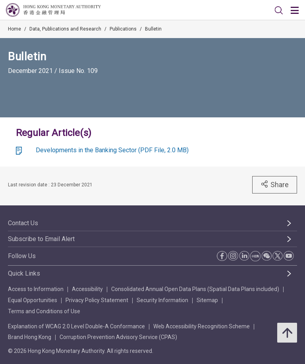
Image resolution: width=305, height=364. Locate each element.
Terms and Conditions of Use (44, 311)
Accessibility (87, 289)
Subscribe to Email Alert (41, 239)
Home (14, 29)
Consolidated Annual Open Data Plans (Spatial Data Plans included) (195, 289)
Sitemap (207, 300)
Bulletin (153, 29)
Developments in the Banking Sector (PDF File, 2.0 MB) (112, 150)
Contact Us (23, 223)
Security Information (162, 300)
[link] (278, 10)
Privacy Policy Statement (97, 300)
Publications (123, 29)
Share (275, 184)
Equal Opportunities (32, 300)
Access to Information (36, 289)
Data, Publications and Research (65, 29)
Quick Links (24, 273)
